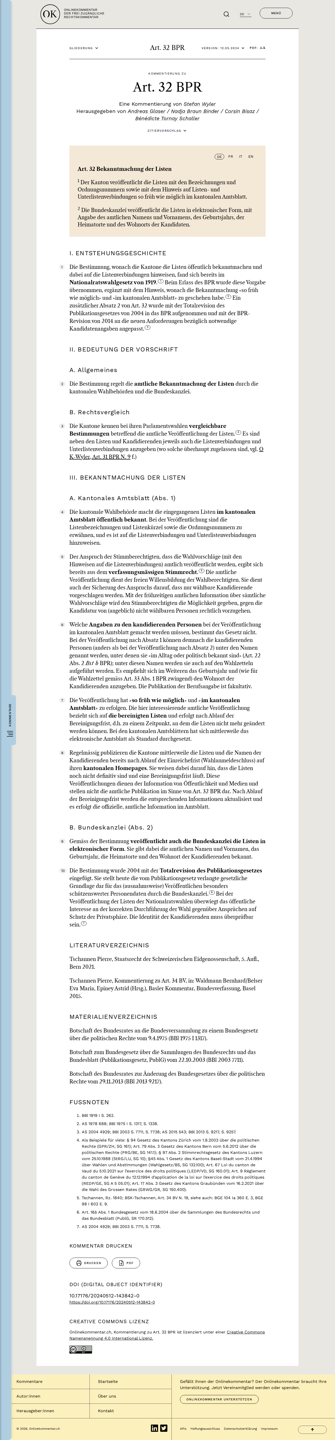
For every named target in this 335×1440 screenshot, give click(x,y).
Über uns (107, 1396)
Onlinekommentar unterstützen (219, 1399)
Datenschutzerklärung (240, 1428)
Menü (276, 13)
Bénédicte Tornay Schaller (167, 118)
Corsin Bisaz (240, 111)
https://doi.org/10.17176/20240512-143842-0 (112, 1302)
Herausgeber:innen (35, 1410)
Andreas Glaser (146, 111)
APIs (183, 1428)
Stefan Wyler (200, 104)
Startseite (108, 1381)
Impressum (269, 1428)
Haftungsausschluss (205, 1428)
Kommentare (29, 1381)
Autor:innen (28, 1396)
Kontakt (106, 1410)
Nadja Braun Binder (195, 111)
